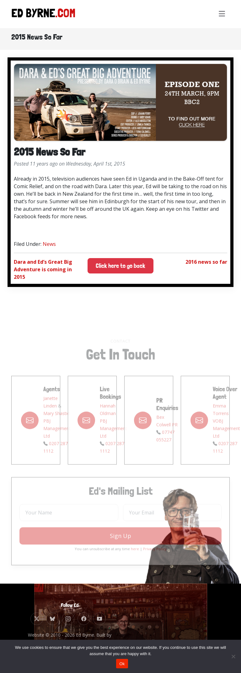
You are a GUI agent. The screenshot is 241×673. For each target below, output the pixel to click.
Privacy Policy (155, 556)
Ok (122, 663)
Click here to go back (120, 266)
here (135, 556)
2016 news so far (206, 261)
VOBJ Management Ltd (226, 435)
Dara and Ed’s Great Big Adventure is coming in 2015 (43, 269)
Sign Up (120, 543)
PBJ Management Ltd (57, 435)
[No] (233, 656)
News (49, 244)
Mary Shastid (56, 421)
